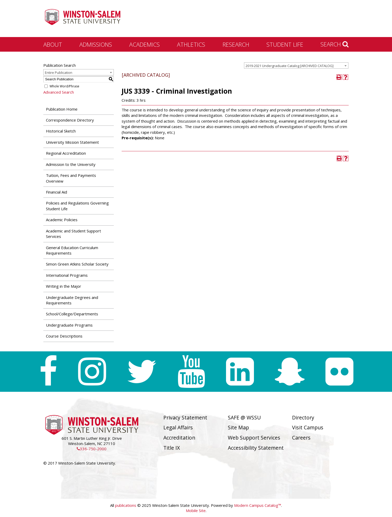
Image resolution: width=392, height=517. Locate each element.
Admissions (95, 44)
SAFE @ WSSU (244, 417)
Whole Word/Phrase (64, 86)
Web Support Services (254, 437)
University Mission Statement (72, 142)
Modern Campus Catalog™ (257, 505)
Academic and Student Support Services (73, 233)
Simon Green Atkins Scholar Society (77, 264)
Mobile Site (196, 510)
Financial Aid (56, 192)
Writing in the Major (63, 286)
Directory (303, 417)
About (52, 44)
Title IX (171, 447)
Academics (144, 44)
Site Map (238, 427)
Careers (301, 437)
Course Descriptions (64, 336)
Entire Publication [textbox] (58, 72)
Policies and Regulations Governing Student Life (77, 205)
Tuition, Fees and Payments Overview (71, 178)
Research (236, 44)
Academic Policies (62, 219)
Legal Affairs (178, 427)
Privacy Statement (185, 417)
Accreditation (179, 437)
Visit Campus (307, 427)
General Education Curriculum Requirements (72, 250)
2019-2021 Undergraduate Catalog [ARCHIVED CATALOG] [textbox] (290, 65)
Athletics (191, 44)
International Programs (67, 275)
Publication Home (62, 109)
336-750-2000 (91, 448)
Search (334, 44)
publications (125, 505)
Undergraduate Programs (69, 325)
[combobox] (296, 65)
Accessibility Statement (256, 447)
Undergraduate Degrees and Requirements (72, 300)
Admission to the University (71, 164)
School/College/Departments (72, 313)
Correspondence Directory (70, 120)
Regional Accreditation (66, 153)
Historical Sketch (61, 131)
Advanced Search (58, 92)
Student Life (284, 44)
